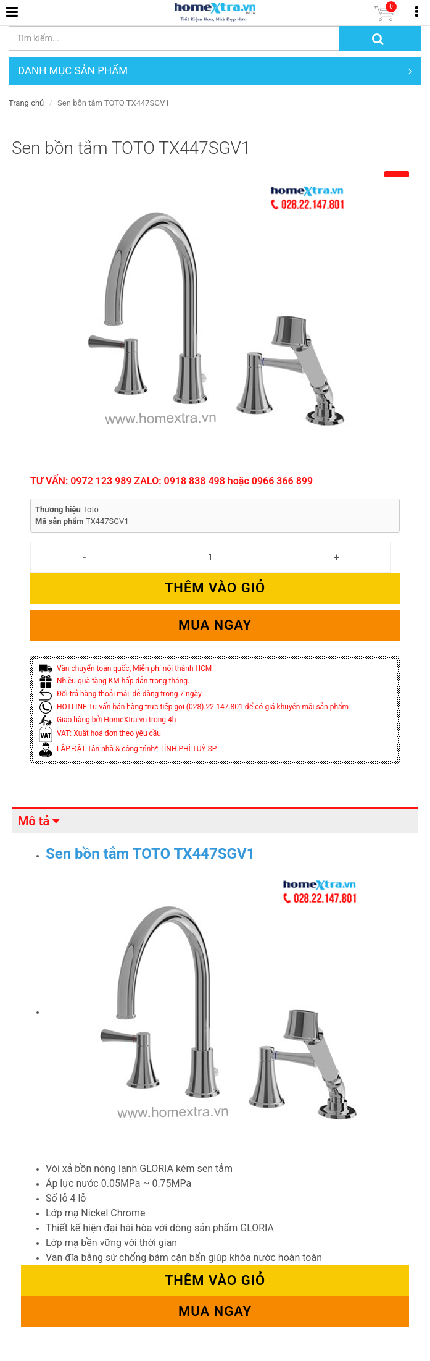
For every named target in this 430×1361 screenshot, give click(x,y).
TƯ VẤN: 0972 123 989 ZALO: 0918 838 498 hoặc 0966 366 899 (171, 481)
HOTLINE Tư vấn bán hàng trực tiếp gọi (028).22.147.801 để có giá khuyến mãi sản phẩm (194, 706)
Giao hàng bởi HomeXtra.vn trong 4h (107, 719)
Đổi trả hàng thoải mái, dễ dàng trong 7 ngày (120, 693)
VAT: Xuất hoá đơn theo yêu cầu (100, 733)
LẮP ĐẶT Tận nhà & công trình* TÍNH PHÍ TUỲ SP (128, 748)
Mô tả (33, 821)
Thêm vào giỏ (215, 588)
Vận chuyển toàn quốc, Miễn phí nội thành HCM (125, 668)
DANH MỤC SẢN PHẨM (215, 71)
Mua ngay (215, 625)
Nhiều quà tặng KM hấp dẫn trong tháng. (114, 680)
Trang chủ (26, 102)
